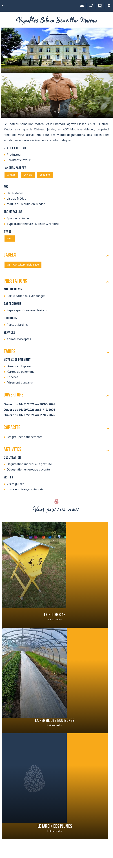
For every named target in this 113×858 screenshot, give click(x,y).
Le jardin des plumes (54, 826)
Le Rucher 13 (54, 615)
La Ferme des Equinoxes (54, 720)
